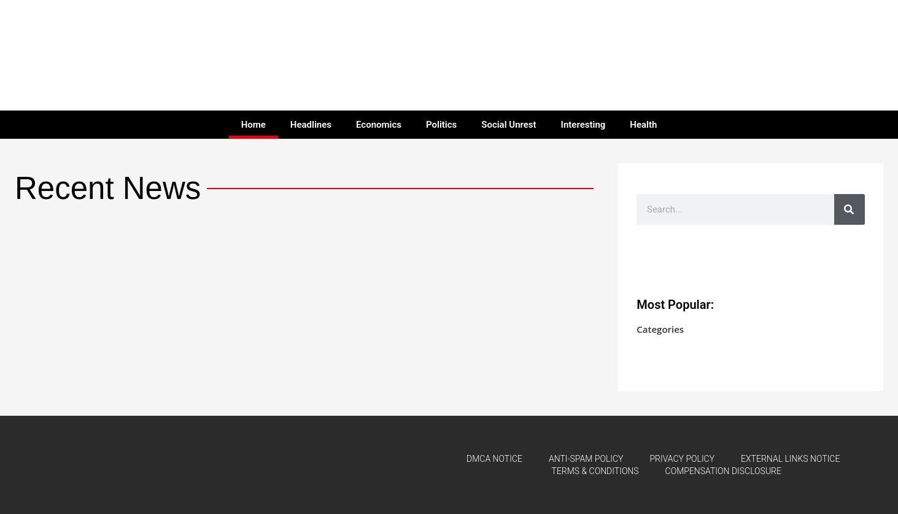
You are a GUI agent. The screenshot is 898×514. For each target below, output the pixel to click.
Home (253, 124)
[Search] (849, 209)
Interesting (583, 124)
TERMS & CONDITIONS (595, 471)
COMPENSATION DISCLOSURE (723, 471)
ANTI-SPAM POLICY (586, 459)
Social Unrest (508, 124)
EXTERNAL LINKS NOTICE (790, 459)
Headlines (310, 124)
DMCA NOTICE (494, 459)
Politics (441, 124)
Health (643, 124)
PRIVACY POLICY (682, 459)
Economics (378, 124)
